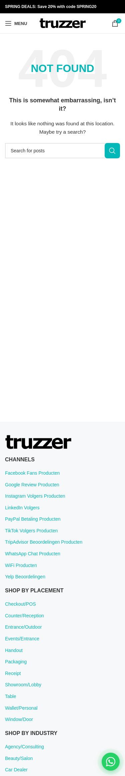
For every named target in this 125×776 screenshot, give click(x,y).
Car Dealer (16, 769)
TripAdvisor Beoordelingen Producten (43, 542)
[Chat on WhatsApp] (111, 762)
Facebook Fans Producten (32, 473)
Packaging (16, 661)
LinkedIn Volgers (22, 507)
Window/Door (19, 719)
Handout (14, 650)
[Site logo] (62, 23)
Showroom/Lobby (23, 684)
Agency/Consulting (24, 746)
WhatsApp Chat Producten (32, 553)
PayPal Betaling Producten (33, 519)
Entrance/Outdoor (23, 627)
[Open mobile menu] (16, 23)
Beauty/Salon (19, 758)
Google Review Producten (32, 484)
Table (10, 696)
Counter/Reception (24, 615)
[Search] (62, 150)
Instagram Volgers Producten (35, 496)
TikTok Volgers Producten (31, 530)
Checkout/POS (20, 604)
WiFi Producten (21, 565)
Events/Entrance (22, 638)
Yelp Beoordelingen (25, 576)
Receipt (13, 673)
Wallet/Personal (21, 708)
